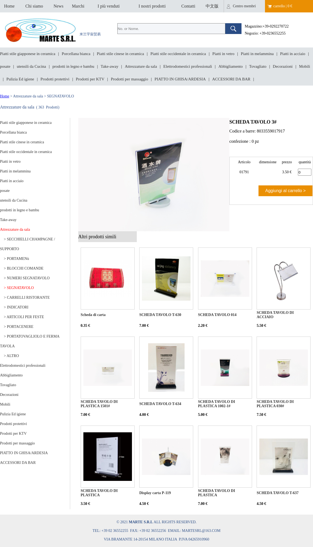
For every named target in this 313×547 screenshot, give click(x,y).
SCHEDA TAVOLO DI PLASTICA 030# (275, 404)
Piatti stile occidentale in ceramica (178, 54)
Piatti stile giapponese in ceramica (27, 54)
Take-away (109, 66)
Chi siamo (34, 6)
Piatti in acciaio (292, 54)
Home (9, 6)
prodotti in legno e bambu (73, 66)
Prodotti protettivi (54, 79)
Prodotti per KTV (90, 79)
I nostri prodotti (151, 6)
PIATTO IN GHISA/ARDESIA (180, 79)
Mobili (304, 66)
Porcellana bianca (76, 54)
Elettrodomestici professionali (187, 66)
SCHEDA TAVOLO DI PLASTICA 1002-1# (216, 404)
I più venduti (109, 6)
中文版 (212, 6)
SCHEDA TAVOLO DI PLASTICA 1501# (99, 404)
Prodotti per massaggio (129, 79)
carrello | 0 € (282, 6)
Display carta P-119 (155, 493)
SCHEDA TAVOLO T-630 (160, 315)
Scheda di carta (93, 315)
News (58, 6)
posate (5, 66)
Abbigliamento (231, 66)
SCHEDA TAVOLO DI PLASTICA (99, 493)
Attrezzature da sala (141, 66)
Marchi (78, 6)
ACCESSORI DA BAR (231, 79)
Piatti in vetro (223, 54)
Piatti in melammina (257, 54)
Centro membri (244, 6)
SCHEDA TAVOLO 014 (217, 315)
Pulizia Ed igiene (20, 79)
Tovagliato (257, 66)
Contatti (188, 6)
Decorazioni (282, 66)
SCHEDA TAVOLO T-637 (277, 493)
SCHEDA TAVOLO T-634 (160, 404)
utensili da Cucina (31, 66)
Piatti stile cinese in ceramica (120, 54)
